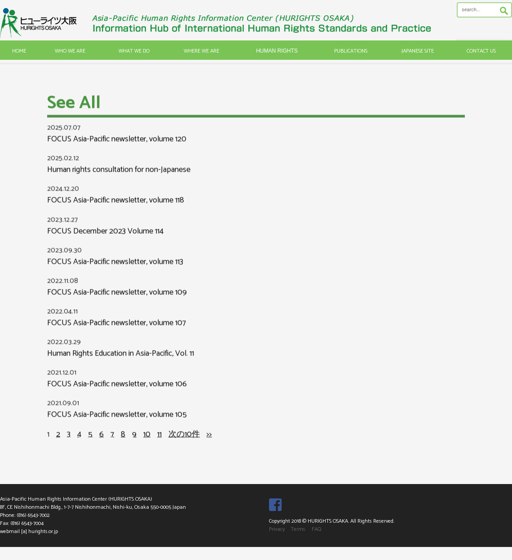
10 (146, 444)
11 (159, 444)
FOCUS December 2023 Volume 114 (105, 241)
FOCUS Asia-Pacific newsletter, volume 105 (117, 424)
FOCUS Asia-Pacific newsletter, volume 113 (115, 272)
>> (209, 444)
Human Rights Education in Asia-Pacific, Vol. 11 (120, 363)
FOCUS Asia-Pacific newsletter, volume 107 (116, 333)
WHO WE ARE (70, 51)
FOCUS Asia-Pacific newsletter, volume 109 (117, 302)
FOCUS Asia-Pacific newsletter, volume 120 (116, 149)
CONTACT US (481, 51)
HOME (19, 51)
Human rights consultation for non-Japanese (118, 180)
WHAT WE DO (134, 51)
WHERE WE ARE (201, 51)
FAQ (316, 529)
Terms (298, 529)
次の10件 (184, 444)
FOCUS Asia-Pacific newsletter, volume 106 (117, 394)
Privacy (277, 529)
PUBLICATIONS (350, 51)
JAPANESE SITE (418, 51)
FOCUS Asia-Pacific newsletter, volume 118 (115, 210)
